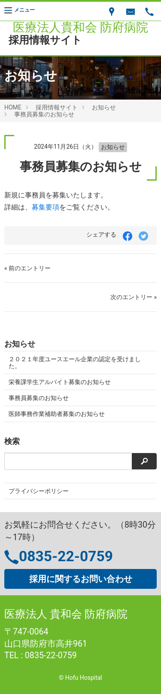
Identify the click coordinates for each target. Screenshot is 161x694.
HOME (12, 107)
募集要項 (45, 207)
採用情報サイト (57, 107)
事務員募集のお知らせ (44, 114)
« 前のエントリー (27, 268)
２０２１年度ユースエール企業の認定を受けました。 (75, 362)
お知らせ (104, 107)
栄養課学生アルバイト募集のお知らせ (60, 381)
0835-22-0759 (66, 556)
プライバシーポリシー (39, 491)
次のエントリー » (133, 297)
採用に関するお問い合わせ (80, 579)
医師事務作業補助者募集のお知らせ (57, 413)
